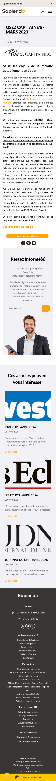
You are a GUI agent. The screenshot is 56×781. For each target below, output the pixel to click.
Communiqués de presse (28, 650)
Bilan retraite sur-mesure (28, 679)
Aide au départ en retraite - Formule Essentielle (28, 683)
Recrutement (28, 658)
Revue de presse (28, 647)
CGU (28, 768)
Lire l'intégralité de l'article (18, 227)
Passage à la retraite (28, 715)
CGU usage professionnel (28, 771)
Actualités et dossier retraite (28, 701)
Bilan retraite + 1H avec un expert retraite (28, 672)
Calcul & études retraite (28, 712)
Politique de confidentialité (28, 761)
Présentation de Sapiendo (28, 640)
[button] (6, 776)
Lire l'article (11, 451)
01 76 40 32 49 (28, 619)
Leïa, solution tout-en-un (28, 723)
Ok (46, 308)
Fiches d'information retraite (28, 697)
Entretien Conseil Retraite (28, 694)
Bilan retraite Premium (28, 676)
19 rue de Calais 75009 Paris (28, 612)
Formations (28, 719)
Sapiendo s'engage (28, 654)
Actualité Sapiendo (28, 643)
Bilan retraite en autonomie (28, 669)
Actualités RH (28, 726)
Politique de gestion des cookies (28, 765)
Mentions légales (28, 758)
